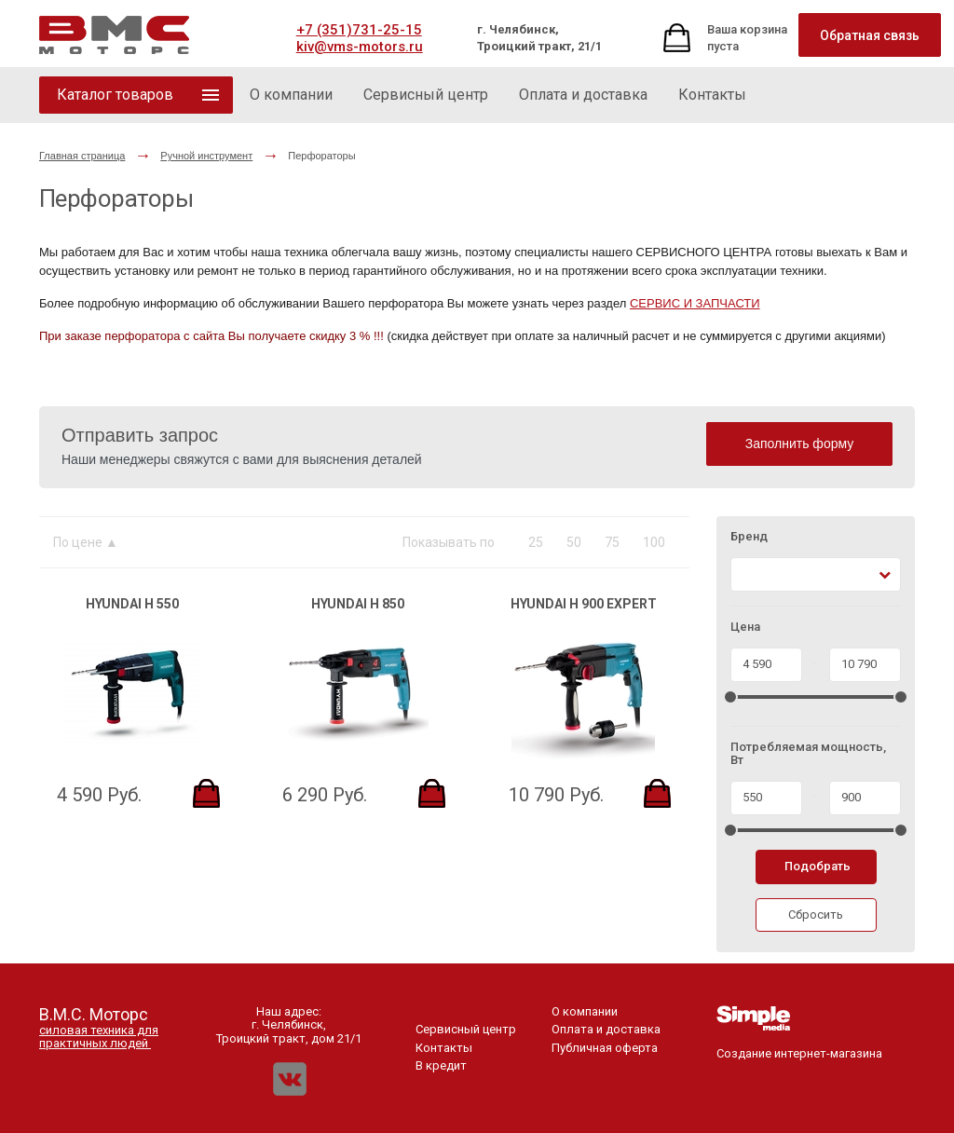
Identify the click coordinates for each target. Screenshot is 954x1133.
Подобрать (817, 866)
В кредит (441, 1065)
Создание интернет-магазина (799, 1046)
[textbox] (747, 574)
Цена (745, 627)
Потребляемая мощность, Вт (808, 754)
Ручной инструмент (206, 155)
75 (612, 542)
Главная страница (82, 155)
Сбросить (815, 914)
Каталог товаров (115, 94)
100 (654, 542)
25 (535, 542)
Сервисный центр (466, 1029)
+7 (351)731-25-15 (359, 29)
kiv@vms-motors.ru (359, 46)
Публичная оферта (605, 1048)
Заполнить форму (799, 443)
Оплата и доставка (606, 1029)
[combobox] (815, 574)
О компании (585, 1011)
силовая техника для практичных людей (98, 1036)
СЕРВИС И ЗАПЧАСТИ (695, 303)
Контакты (444, 1048)
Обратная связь (870, 35)
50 (573, 542)
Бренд (749, 536)
